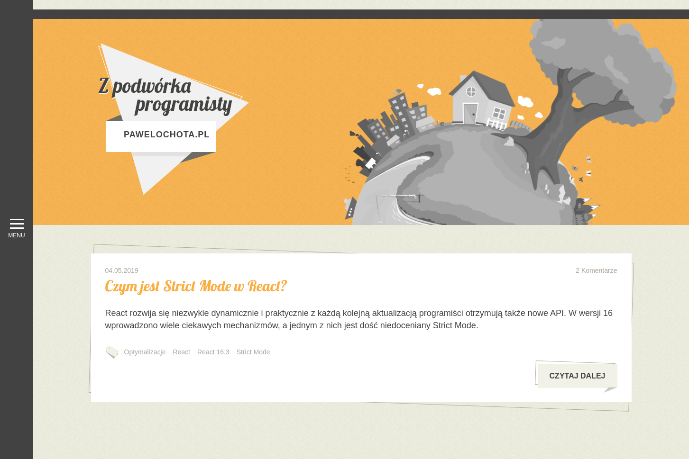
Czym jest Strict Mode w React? (196, 285)
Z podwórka (197, 94)
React (181, 352)
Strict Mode (253, 352)
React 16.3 (213, 352)
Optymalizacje (145, 352)
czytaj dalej (583, 380)
